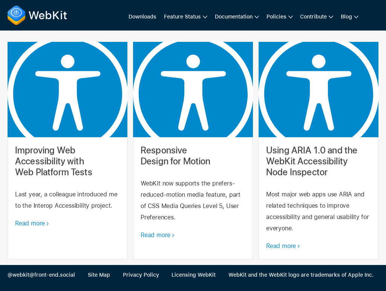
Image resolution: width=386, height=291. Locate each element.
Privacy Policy (141, 275)
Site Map (99, 275)
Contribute (313, 17)
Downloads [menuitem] (142, 17)
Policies (276, 17)
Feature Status (182, 17)
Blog (346, 17)
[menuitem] (185, 17)
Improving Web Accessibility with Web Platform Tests (67, 150)
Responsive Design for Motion (193, 150)
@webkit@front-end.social (41, 275)
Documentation (234, 17)
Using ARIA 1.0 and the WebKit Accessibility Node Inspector (318, 150)
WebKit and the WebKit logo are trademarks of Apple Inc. (301, 275)
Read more (30, 223)
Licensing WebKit (194, 275)
